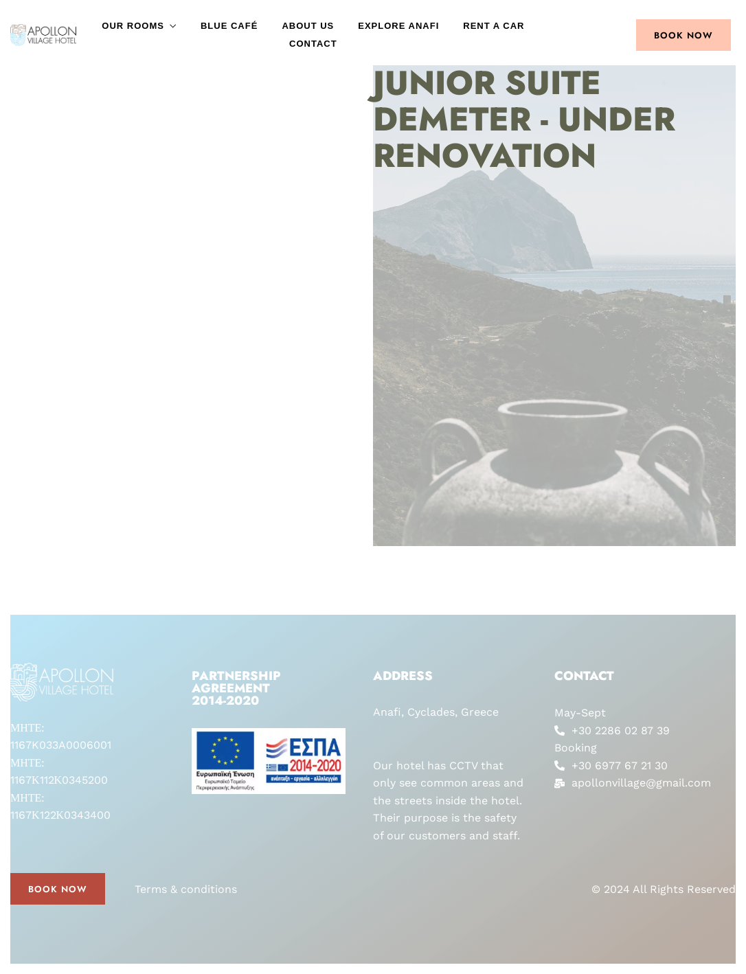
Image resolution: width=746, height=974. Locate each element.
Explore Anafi (398, 26)
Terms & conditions (186, 889)
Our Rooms (133, 26)
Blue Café (229, 26)
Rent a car (493, 26)
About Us (308, 26)
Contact (313, 43)
